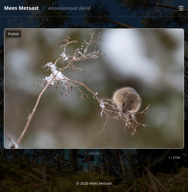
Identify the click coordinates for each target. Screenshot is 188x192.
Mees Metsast (21, 8)
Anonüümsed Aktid (69, 8)
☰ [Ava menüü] (181, 8)
